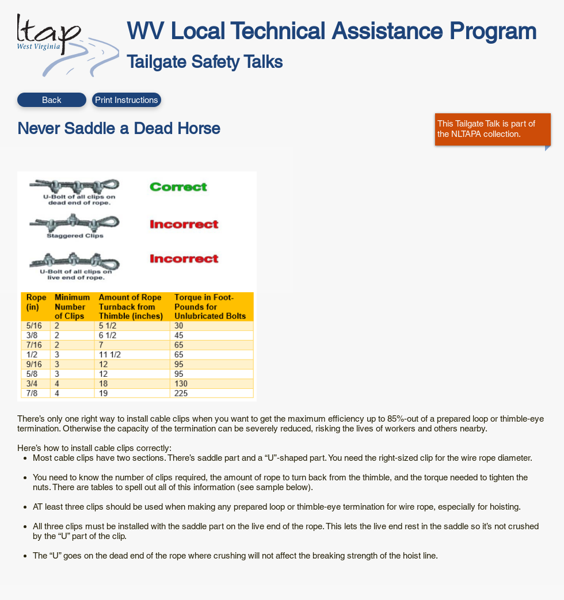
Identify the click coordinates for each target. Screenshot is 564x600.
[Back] (51, 100)
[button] (126, 100)
